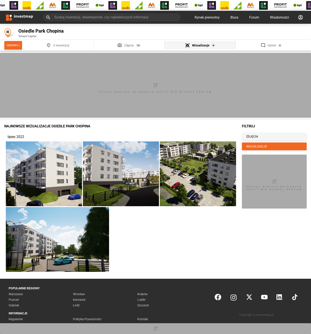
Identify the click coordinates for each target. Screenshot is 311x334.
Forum (254, 17)
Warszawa (16, 294)
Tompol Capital (27, 36)
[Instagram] (233, 298)
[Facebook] (218, 298)
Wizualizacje (200, 45)
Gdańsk (14, 305)
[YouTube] (264, 298)
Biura (234, 17)
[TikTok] (295, 298)
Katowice (79, 299)
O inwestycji (61, 45)
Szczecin (143, 305)
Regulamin (16, 319)
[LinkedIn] (279, 298)
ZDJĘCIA (252, 136)
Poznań (14, 299)
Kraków (142, 294)
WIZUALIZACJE (256, 146)
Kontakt (142, 319)
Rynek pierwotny (207, 17)
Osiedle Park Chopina (41, 31)
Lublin (141, 299)
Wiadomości (279, 17)
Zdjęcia (129, 45)
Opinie (272, 45)
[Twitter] (249, 298)
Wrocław (79, 294)
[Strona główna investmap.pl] (19, 17)
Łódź (76, 305)
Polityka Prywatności (87, 319)
